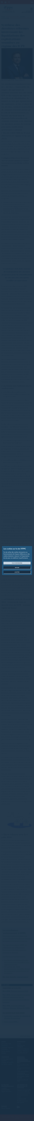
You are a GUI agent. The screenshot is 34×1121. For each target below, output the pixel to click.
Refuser (17, 567)
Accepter (17, 572)
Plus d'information (17, 563)
